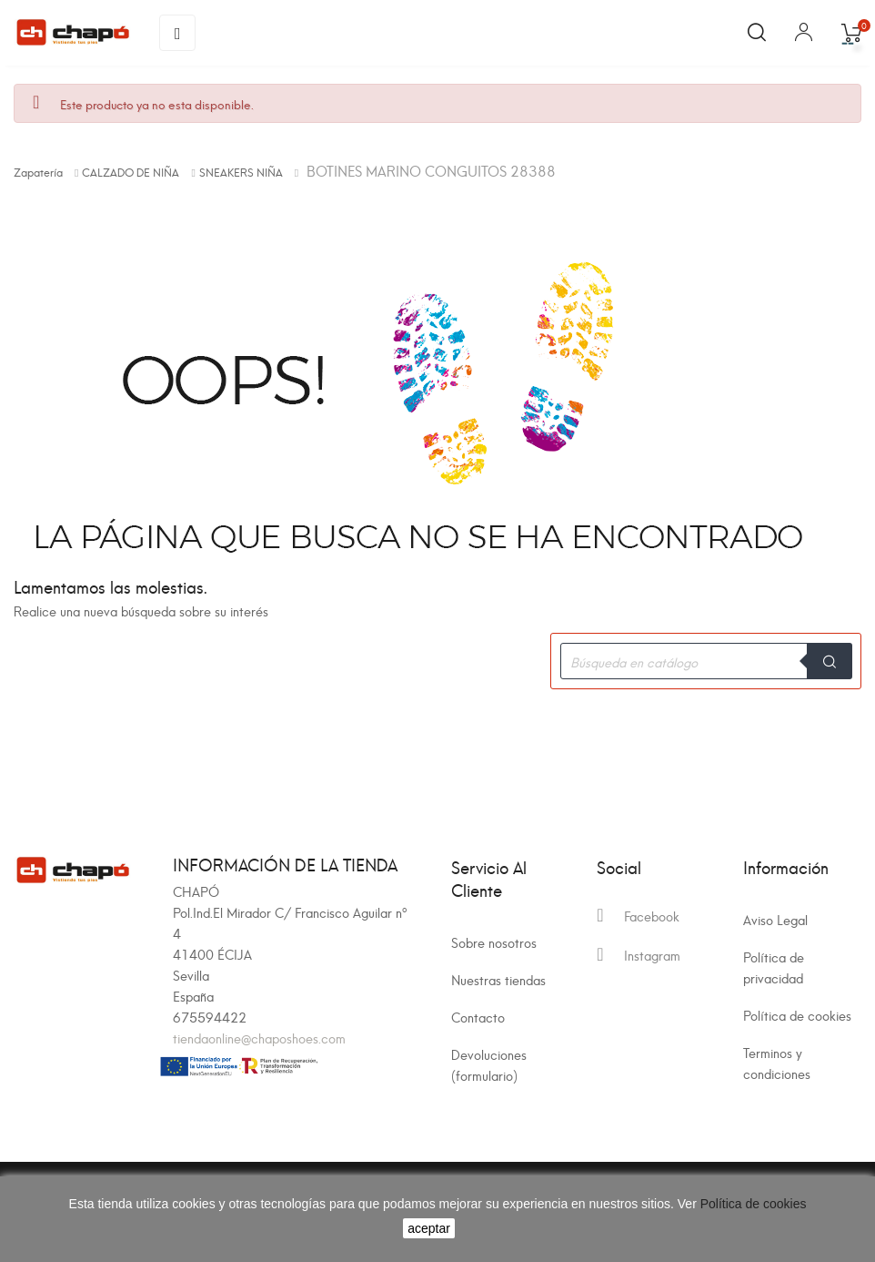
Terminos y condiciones (776, 1063)
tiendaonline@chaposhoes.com (259, 1037)
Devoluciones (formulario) (489, 1064)
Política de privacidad (773, 967)
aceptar (428, 1228)
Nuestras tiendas (498, 979)
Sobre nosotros (494, 941)
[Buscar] (705, 661)
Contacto (478, 1016)
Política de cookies (797, 1014)
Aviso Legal (775, 919)
